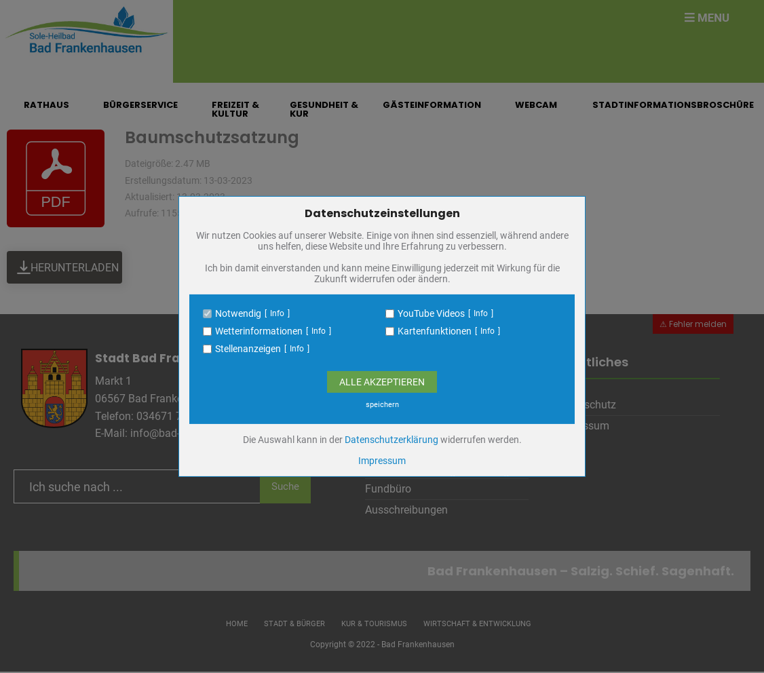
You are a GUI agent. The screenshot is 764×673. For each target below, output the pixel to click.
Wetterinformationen (259, 331)
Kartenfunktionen (435, 331)
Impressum (382, 460)
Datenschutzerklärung (391, 439)
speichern (382, 404)
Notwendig (238, 313)
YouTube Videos (431, 313)
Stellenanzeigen (248, 348)
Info (277, 313)
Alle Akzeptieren (382, 382)
